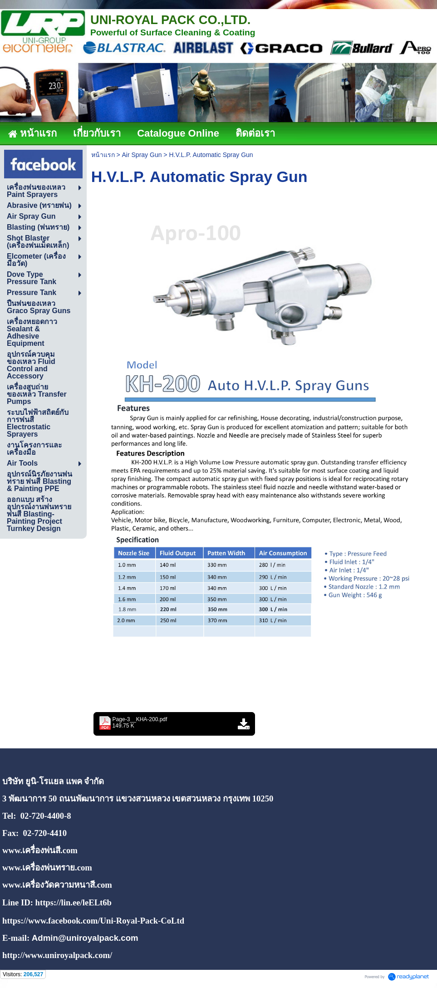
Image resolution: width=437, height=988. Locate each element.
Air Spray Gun (142, 154)
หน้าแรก (103, 154)
